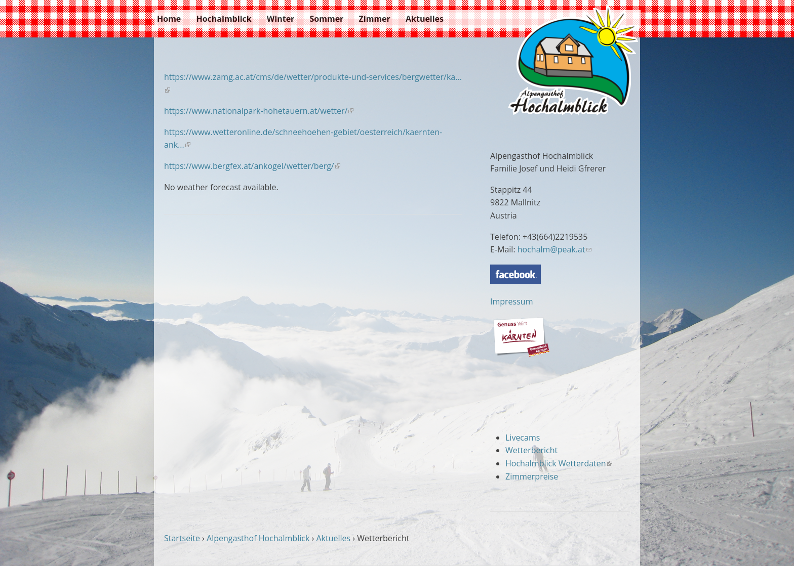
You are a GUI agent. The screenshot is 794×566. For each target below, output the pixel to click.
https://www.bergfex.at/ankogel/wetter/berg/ (252, 165)
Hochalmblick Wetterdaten (558, 463)
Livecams (522, 437)
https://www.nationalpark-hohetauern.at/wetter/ (258, 110)
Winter (281, 18)
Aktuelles (425, 18)
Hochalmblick (223, 18)
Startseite (182, 538)
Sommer (327, 18)
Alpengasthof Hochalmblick (258, 538)
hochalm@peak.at (554, 249)
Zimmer (374, 18)
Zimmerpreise (531, 476)
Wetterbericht (531, 450)
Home (169, 18)
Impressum (511, 301)
